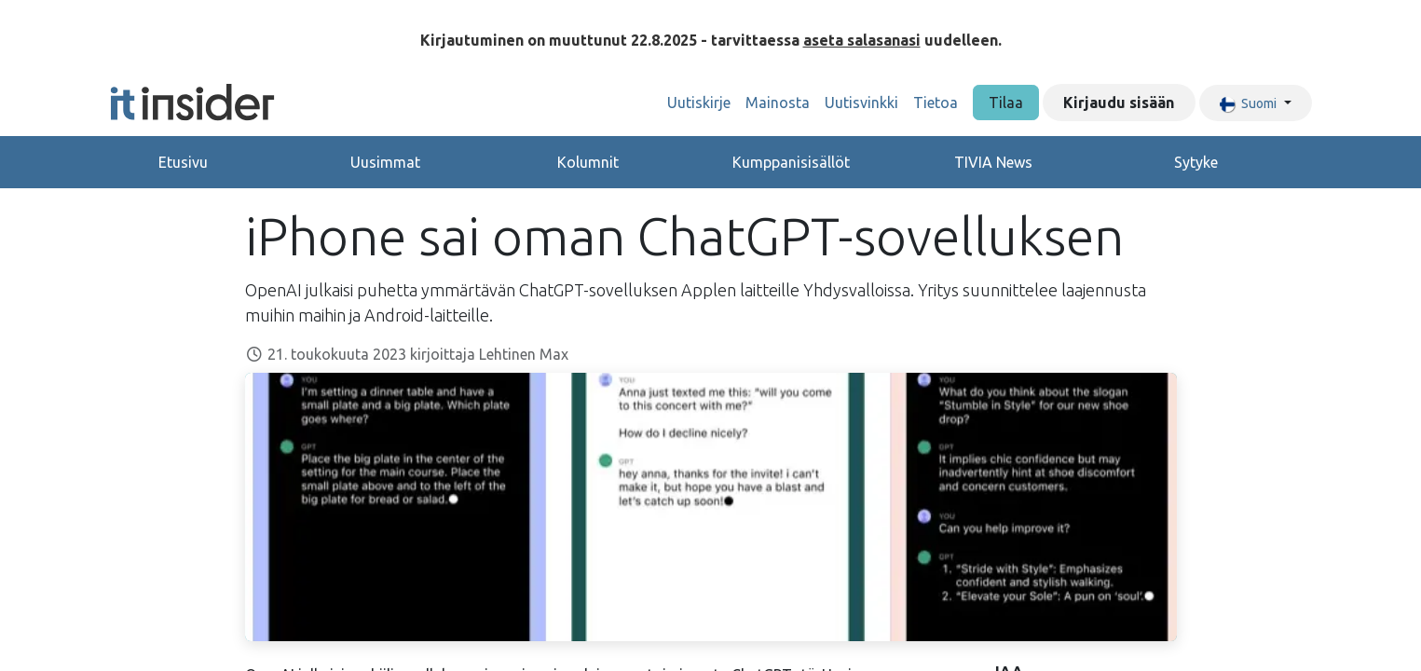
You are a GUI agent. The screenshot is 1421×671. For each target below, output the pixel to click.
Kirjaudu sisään (1118, 102)
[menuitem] (699, 102)
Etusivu (183, 162)
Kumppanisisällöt (791, 162)
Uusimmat (385, 162)
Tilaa (1006, 102)
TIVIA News (993, 162)
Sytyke (1196, 162)
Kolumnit (588, 162)
